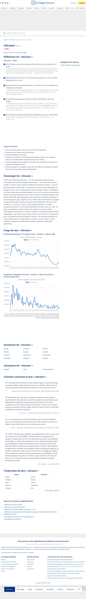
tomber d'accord (48, 369)
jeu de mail (37, 192)
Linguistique (59, 8)
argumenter (27, 355)
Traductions (71, 589)
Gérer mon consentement (7, 569)
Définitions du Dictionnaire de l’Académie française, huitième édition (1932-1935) (30, 512)
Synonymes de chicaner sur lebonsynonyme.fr (19, 517)
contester (26, 348)
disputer (26, 352)
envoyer (33, 216)
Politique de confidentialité (8, 566)
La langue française (41, 583)
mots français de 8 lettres (27, 552)
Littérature (44, 8)
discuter (6, 352)
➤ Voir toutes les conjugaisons (70, 65)
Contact (3, 571)
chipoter (45, 348)
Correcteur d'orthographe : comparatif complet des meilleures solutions (66, 571)
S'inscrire (82, 3)
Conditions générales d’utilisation (9, 564)
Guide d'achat (30, 569)
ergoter (6, 348)
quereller (45, 352)
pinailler (45, 358)
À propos (3, 559)
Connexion (73, 3)
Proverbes (36, 8)
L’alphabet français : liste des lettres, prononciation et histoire (63, 573)
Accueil (5, 39)
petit (17, 190)
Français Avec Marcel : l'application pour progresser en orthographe (65, 578)
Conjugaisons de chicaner (12, 519)
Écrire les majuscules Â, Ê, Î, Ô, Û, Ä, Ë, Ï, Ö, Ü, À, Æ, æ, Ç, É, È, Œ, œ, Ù (65, 566)
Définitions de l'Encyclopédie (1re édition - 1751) (20, 509)
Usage (30, 589)
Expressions (29, 8)
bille (55, 212)
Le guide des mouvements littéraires (56, 575)
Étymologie (20, 589)
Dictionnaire (4, 8)
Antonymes (50, 589)
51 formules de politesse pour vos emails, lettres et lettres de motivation (66, 562)
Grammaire (51, 8)
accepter (6, 369)
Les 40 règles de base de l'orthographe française (60, 559)
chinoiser (7, 355)
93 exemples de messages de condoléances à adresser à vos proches (65, 564)
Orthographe (20, 8)
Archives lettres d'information (8, 562)
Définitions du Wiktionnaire (13, 505)
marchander (46, 355)
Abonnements (30, 559)
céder (25, 369)
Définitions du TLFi (10, 514)
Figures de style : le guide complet (56, 569)
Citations (67, 8)
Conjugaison (12, 8)
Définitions (9, 589)
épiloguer (26, 358)
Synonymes (39, 589)
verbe (6, 48)
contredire (7, 358)
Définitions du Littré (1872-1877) (14, 507)
